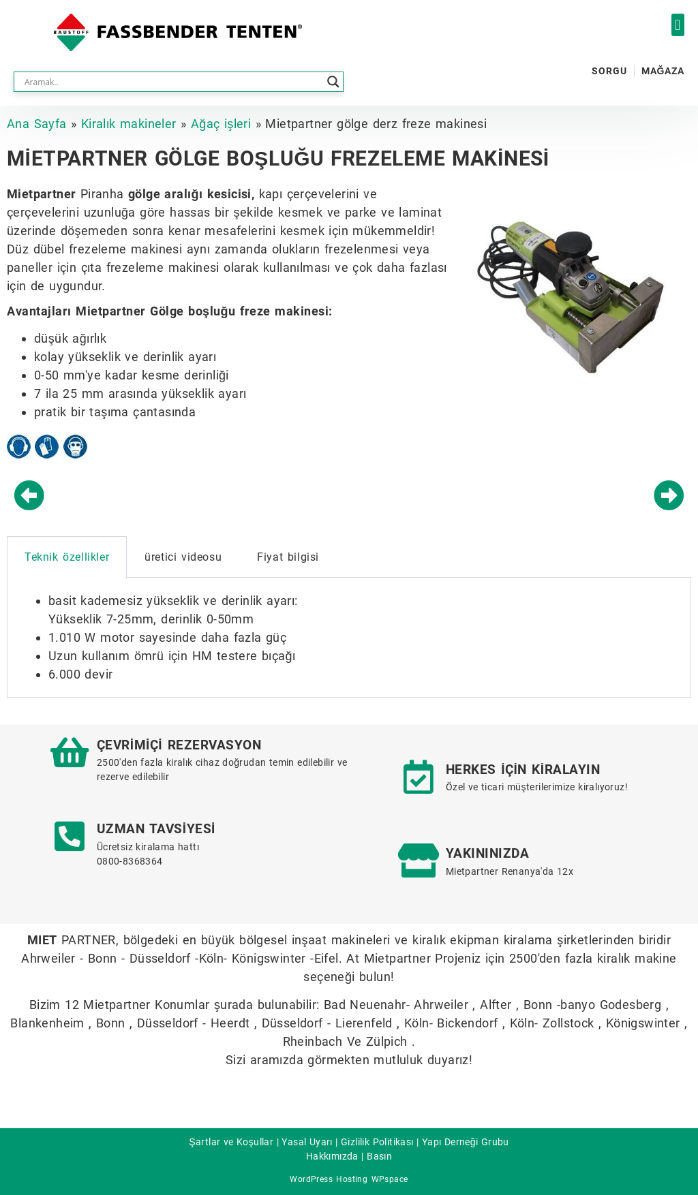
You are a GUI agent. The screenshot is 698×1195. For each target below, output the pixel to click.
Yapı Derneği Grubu (465, 1141)
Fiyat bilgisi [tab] (288, 556)
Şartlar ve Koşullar (231, 1141)
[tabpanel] (349, 638)
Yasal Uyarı (307, 1141)
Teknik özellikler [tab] (67, 556)
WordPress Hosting (328, 1179)
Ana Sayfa (37, 124)
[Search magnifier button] (333, 81)
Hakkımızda (332, 1156)
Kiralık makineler (129, 124)
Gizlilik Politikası (377, 1141)
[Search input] (172, 81)
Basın (379, 1156)
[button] (677, 25)
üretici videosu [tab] (183, 556)
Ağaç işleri (221, 124)
